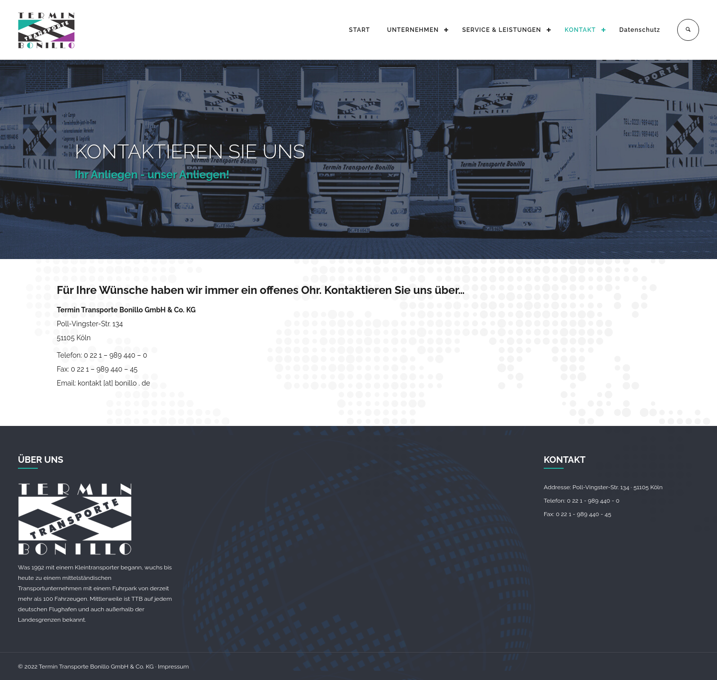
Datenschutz (639, 29)
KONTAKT (580, 29)
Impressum (173, 666)
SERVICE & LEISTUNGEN (501, 29)
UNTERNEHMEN (413, 29)
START (359, 29)
